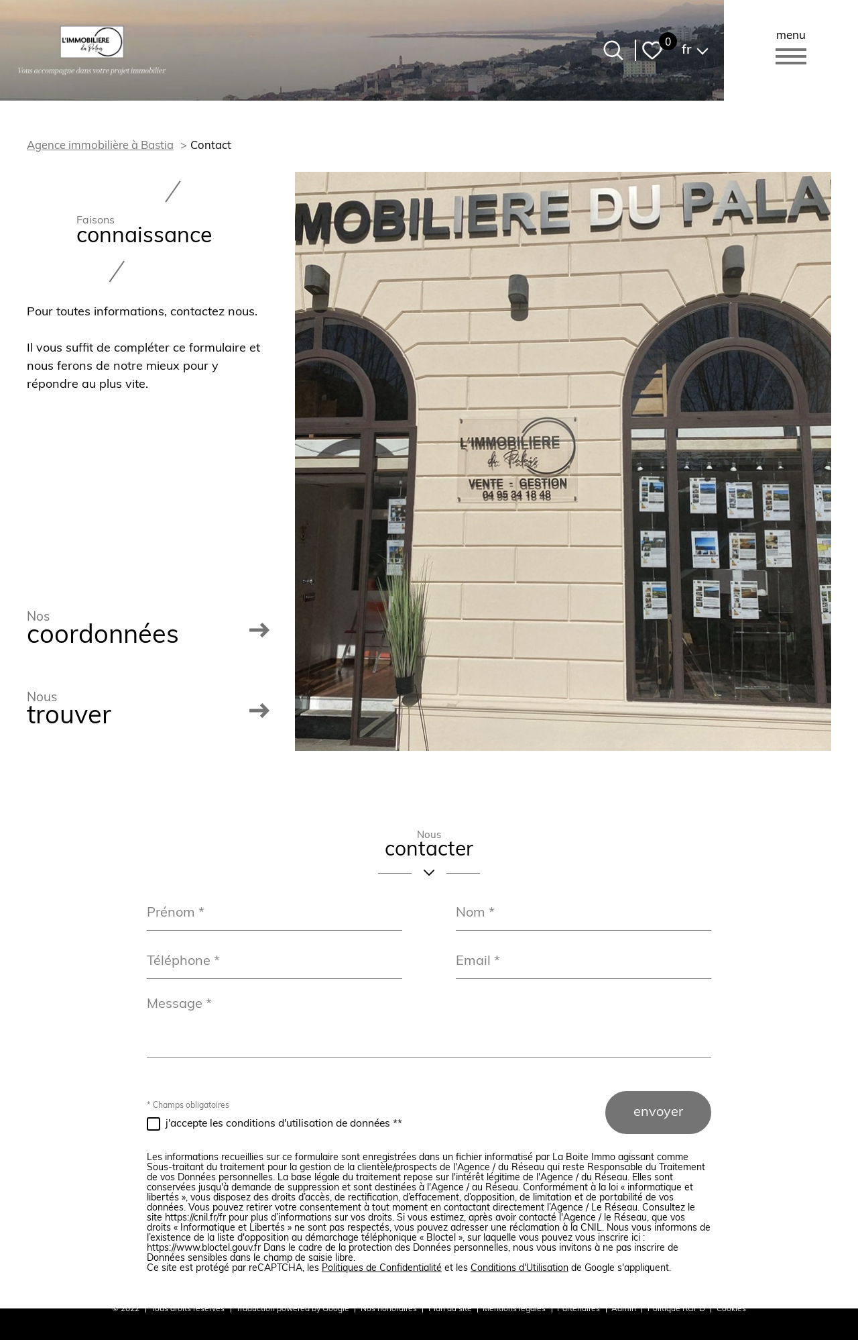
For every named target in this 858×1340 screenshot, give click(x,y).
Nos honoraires (389, 1309)
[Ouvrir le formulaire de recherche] (613, 50)
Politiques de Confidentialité (382, 1269)
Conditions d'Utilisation (519, 1269)
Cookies (731, 1309)
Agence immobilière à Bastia (100, 146)
